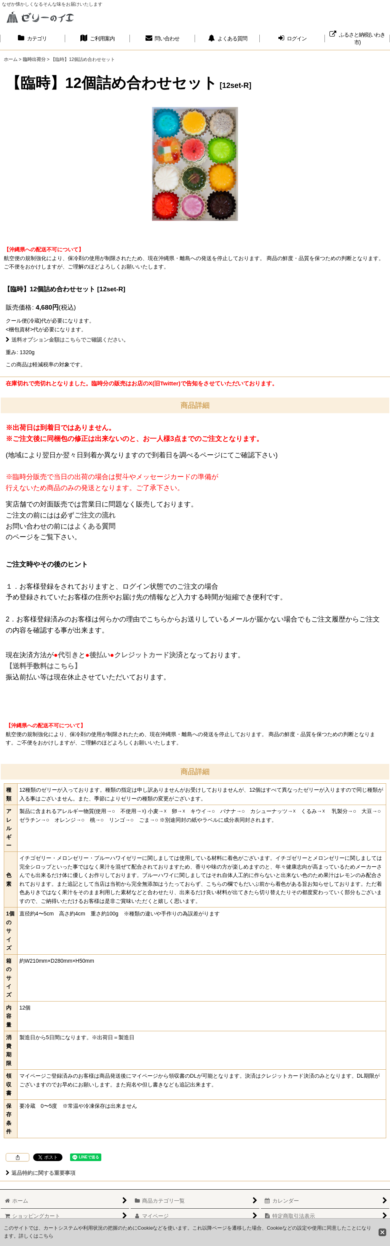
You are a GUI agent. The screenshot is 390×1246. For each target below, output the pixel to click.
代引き (68, 655)
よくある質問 (94, 526)
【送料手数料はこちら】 (43, 666)
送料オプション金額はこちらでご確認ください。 (67, 340)
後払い (100, 655)
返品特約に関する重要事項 (40, 1173)
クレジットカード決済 (148, 655)
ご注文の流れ (94, 515)
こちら (45, 1236)
